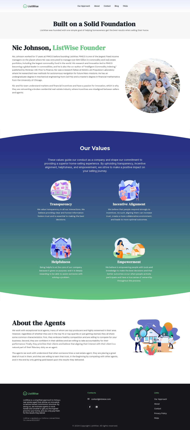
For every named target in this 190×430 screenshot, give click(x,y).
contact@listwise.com (101, 399)
